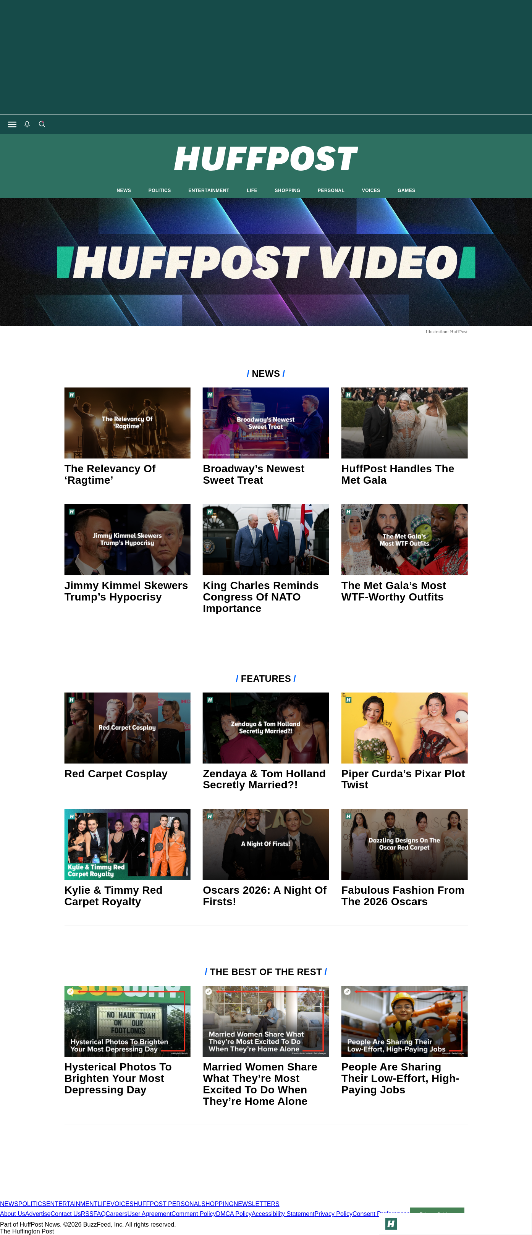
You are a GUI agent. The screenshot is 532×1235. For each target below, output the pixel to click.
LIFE (252, 190)
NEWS (124, 190)
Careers (117, 1214)
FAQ (100, 1214)
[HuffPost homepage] (98, 1197)
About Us (12, 1214)
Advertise (38, 1214)
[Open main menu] (12, 124)
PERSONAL (331, 190)
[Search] (41, 124)
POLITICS (160, 190)
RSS (87, 1214)
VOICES (371, 190)
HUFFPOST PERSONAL (168, 1204)
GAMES (406, 190)
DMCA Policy (234, 1214)
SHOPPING (288, 190)
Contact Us (66, 1214)
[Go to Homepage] (391, 1224)
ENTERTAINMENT (208, 190)
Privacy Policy (333, 1214)
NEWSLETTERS (257, 1204)
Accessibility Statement (283, 1214)
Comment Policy (193, 1214)
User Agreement (149, 1214)
